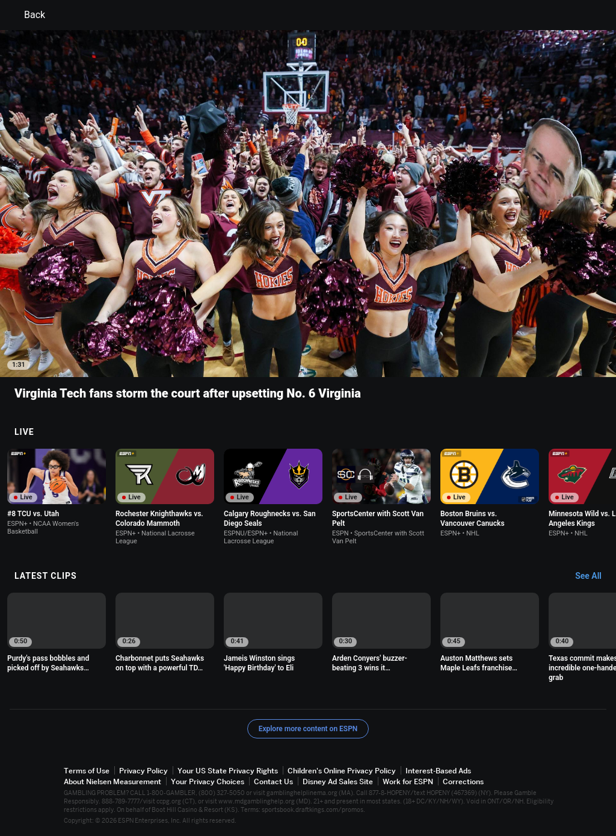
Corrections (463, 781)
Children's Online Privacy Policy (342, 770)
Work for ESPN (408, 781)
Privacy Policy (143, 770)
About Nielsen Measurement (112, 781)
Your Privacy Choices (207, 781)
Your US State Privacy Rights (227, 770)
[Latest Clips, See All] (594, 576)
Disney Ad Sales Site (338, 781)
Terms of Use (86, 770)
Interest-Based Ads (438, 770)
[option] (56, 492)
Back (27, 15)
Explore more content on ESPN (308, 729)
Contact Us (273, 781)
